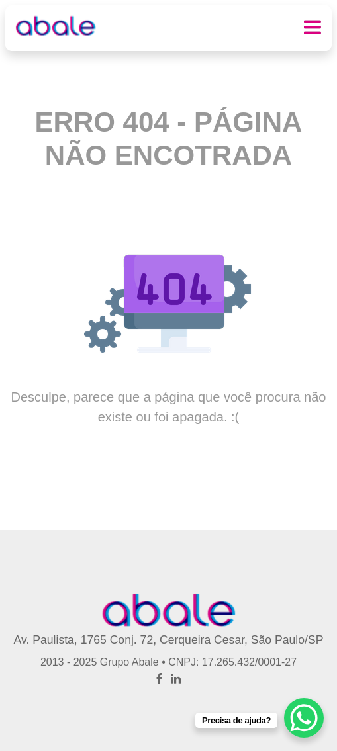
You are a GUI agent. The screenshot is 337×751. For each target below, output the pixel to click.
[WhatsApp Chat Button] (304, 718)
